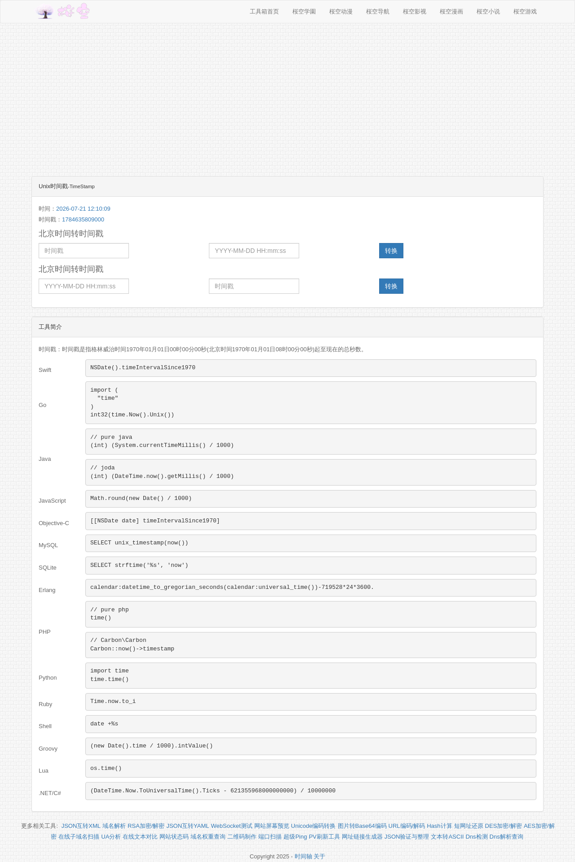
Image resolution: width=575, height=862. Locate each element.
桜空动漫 (341, 11)
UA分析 (111, 836)
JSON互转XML (81, 825)
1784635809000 (83, 219)
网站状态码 (174, 836)
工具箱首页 (264, 11)
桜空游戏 (525, 11)
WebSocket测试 (231, 825)
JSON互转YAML (187, 825)
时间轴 (303, 856)
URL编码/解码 (407, 825)
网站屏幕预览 (271, 825)
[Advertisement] (287, 95)
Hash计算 (439, 825)
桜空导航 (377, 11)
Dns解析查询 (506, 836)
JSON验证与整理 (407, 836)
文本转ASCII (447, 836)
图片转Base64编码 (362, 825)
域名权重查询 (208, 836)
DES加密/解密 (503, 825)
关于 (319, 856)
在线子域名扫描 (78, 836)
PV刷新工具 (324, 836)
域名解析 (114, 825)
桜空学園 (304, 11)
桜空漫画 (451, 11)
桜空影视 (414, 11)
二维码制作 (242, 836)
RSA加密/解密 (146, 825)
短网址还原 (468, 825)
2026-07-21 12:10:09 (83, 208)
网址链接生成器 (362, 836)
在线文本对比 (140, 836)
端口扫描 (270, 836)
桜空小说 (488, 11)
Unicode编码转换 (313, 825)
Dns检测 (476, 836)
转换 (391, 250)
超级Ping (295, 836)
